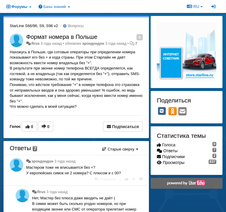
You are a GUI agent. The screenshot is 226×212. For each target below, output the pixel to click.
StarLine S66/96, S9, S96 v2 (34, 26)
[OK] (172, 111)
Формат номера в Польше (61, 37)
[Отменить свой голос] (133, 179)
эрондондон (93, 44)
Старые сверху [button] (120, 149)
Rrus (35, 44)
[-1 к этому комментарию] (141, 179)
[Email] (182, 112)
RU (195, 6)
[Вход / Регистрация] (213, 6)
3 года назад (65, 161)
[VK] (161, 111)
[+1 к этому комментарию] (126, 179)
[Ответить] (105, 179)
